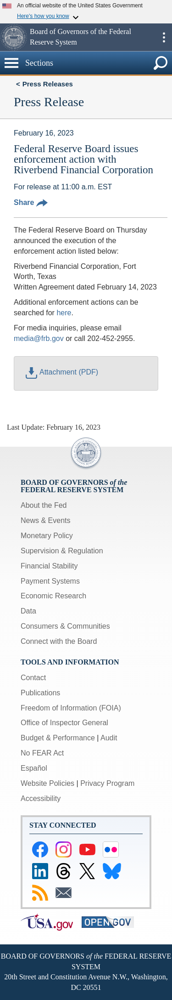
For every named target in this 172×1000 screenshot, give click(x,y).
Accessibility (41, 798)
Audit (108, 738)
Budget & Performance (58, 738)
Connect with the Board (59, 641)
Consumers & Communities (65, 626)
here (63, 313)
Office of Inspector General (64, 723)
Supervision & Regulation (62, 551)
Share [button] (31, 202)
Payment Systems (50, 581)
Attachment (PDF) (62, 372)
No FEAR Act (42, 753)
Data (28, 611)
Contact (33, 678)
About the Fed (44, 505)
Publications (40, 693)
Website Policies (47, 783)
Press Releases (47, 84)
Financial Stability (49, 566)
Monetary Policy (47, 536)
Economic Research (53, 596)
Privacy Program (107, 783)
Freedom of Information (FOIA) (71, 708)
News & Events (45, 520)
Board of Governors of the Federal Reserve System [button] (80, 37)
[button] (14, 37)
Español (34, 768)
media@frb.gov (39, 338)
